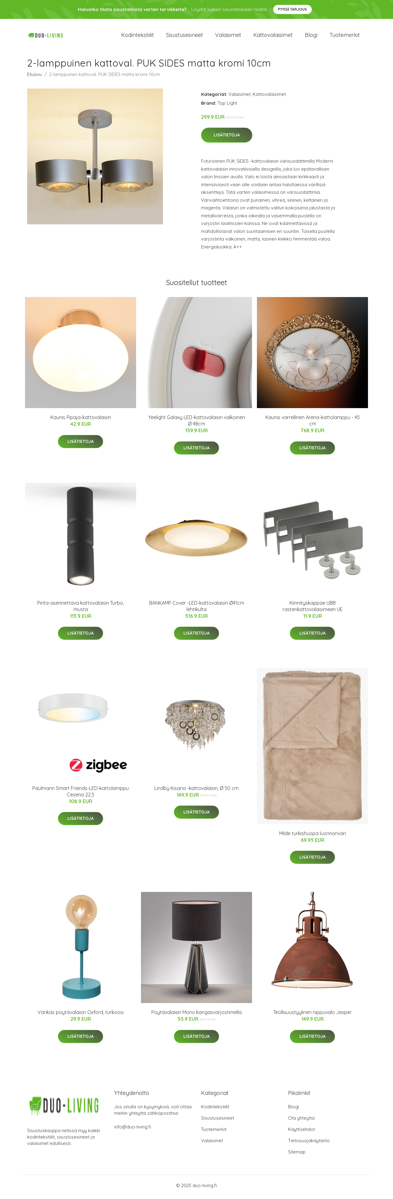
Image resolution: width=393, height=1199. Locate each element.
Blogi (311, 36)
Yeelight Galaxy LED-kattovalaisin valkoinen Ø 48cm (196, 424)
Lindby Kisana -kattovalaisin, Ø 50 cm (196, 791)
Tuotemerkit (345, 36)
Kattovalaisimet (273, 36)
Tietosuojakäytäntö (309, 1143)
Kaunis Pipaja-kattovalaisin (80, 421)
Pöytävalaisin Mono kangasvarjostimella (196, 1015)
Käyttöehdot (301, 1132)
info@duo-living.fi (132, 1130)
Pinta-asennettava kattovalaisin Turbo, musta (80, 609)
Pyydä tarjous (292, 9)
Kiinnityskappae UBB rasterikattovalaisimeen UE (313, 609)
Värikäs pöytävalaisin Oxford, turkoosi (81, 1015)
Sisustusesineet (184, 36)
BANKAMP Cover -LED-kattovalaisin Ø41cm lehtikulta (196, 609)
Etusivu (34, 77)
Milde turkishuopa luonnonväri (312, 836)
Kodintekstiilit (137, 36)
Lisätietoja (227, 138)
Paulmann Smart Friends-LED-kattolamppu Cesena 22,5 (80, 794)
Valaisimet (228, 36)
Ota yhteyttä (301, 1121)
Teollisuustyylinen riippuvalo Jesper (312, 1015)
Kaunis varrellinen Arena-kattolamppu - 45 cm (312, 424)
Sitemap (296, 1155)
